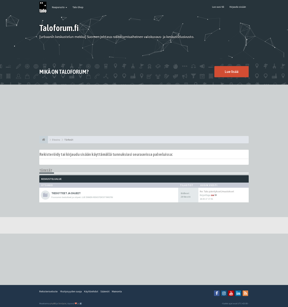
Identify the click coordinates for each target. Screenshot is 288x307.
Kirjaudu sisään (238, 6)
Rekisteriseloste (48, 291)
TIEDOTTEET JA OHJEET (66, 193)
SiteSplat (62, 303)
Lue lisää (231, 71)
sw (212, 195)
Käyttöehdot (91, 291)
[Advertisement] (144, 110)
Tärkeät (46, 170)
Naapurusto (59, 7)
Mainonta (117, 291)
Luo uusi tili (218, 6)
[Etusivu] (43, 139)
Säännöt (104, 291)
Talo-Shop (78, 7)
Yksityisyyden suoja (71, 291)
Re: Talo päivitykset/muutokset (217, 191)
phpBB (53, 303)
